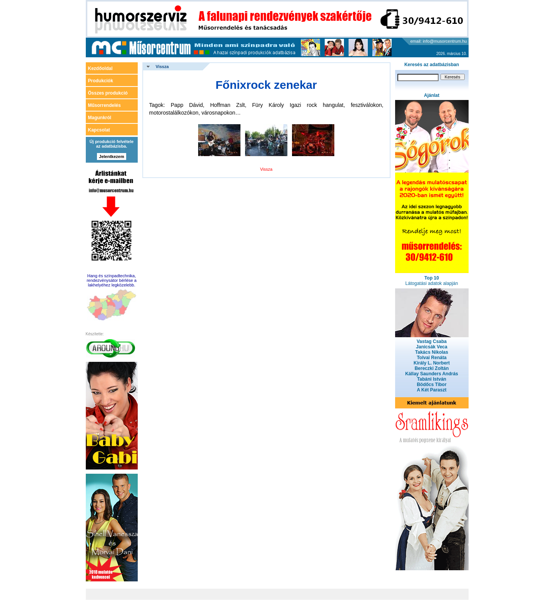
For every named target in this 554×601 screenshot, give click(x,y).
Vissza (162, 66)
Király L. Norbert (432, 363)
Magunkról (100, 117)
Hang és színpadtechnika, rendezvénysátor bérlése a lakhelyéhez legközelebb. (112, 280)
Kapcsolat (99, 130)
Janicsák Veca (431, 347)
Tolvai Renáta (431, 357)
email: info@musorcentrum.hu (438, 41)
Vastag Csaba (432, 341)
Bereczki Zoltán (432, 368)
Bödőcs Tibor (431, 384)
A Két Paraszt (432, 390)
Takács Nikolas (431, 352)
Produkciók (100, 80)
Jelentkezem (111, 156)
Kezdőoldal (100, 68)
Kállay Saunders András (431, 373)
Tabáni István (431, 379)
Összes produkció (108, 93)
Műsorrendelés (104, 105)
